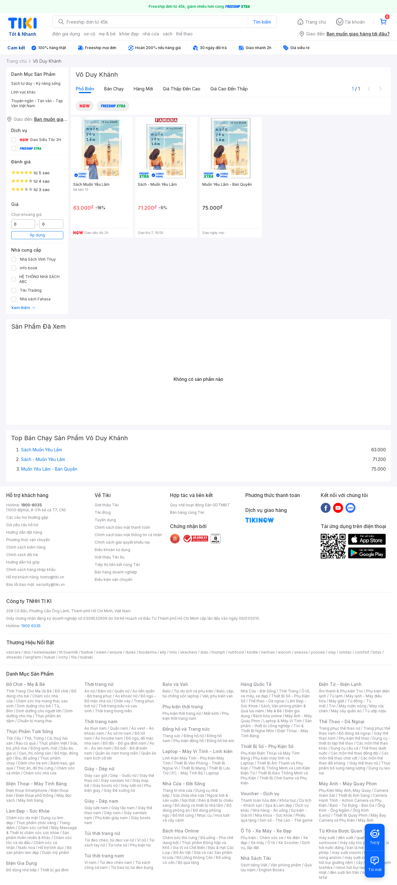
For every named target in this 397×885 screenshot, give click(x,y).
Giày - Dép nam (101, 801)
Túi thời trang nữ (102, 833)
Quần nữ (121, 691)
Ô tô (271, 842)
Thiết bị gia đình (54, 870)
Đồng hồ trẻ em (220, 740)
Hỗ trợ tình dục (51, 847)
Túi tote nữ (117, 845)
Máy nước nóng (352, 706)
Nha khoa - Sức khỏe (273, 815)
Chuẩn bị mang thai (34, 720)
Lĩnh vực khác (23, 92)
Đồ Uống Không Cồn (194, 857)
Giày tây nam (123, 807)
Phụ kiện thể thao (354, 738)
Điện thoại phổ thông (34, 795)
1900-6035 (31, 505)
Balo (167, 691)
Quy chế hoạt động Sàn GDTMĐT (200, 505)
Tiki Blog (103, 512)
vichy (63, 657)
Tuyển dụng (105, 520)
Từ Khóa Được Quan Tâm (346, 830)
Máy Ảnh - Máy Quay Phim (348, 783)
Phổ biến (85, 88)
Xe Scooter (288, 842)
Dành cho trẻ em (32, 763)
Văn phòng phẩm (285, 865)
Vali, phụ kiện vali (217, 696)
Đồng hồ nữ (194, 735)
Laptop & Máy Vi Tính (282, 720)
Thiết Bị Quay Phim (350, 815)
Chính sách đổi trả (22, 554)
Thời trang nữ (99, 684)
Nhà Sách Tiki (256, 858)
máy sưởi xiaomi (359, 857)
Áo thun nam (95, 728)
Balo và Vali (175, 684)
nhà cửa (151, 33)
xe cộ (89, 33)
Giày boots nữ (105, 785)
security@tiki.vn (50, 584)
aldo (204, 652)
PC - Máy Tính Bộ (187, 773)
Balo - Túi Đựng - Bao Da (352, 805)
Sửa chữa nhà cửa (188, 795)
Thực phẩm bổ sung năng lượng (354, 765)
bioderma (148, 652)
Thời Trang (288, 691)
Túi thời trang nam (104, 855)
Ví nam (90, 862)
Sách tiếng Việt (254, 865)
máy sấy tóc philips (357, 842)
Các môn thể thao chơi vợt (354, 755)
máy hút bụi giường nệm (352, 860)
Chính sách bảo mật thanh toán (122, 527)
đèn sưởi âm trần (344, 872)
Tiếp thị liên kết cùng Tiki (117, 564)
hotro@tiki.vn (52, 577)
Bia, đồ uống (26, 758)
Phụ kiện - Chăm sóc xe (262, 837)
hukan (49, 657)
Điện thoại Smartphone (26, 790)
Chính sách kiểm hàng (26, 547)
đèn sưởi (345, 837)
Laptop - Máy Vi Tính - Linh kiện (198, 751)
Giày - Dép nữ (99, 768)
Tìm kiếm (262, 22)
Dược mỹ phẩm (55, 852)
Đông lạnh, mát (43, 748)
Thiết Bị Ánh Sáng (354, 795)
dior (27, 652)
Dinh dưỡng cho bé (34, 706)
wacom (284, 652)
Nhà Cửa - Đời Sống (184, 783)
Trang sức (172, 735)
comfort (362, 652)
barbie (87, 652)
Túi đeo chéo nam (116, 862)
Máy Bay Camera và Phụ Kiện (352, 818)
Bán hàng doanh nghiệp (116, 572)
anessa (301, 652)
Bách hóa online (267, 716)
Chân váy (122, 701)
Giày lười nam (96, 807)
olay (332, 652)
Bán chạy (114, 88)
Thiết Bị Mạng (193, 768)
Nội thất (188, 800)
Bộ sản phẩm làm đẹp (39, 850)
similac (345, 652)
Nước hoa (26, 847)
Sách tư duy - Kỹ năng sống (35, 83)
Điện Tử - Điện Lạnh (340, 684)
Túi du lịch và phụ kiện (193, 691)
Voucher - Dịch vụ (260, 793)
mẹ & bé (107, 33)
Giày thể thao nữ (363, 763)
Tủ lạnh (336, 696)
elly (163, 652)
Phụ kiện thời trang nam (196, 716)
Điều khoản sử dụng (112, 549)
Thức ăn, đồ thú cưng (34, 768)
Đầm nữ (104, 691)
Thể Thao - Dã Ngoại (341, 721)
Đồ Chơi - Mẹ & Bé (25, 684)
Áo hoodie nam (109, 738)
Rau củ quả (26, 743)
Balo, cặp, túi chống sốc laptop (198, 693)
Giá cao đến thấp (229, 88)
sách (167, 33)
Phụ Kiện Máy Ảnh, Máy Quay (345, 790)
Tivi (332, 706)
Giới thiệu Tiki (107, 505)
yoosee (318, 652)
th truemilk (68, 652)
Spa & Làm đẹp (278, 805)
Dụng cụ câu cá (344, 748)
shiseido (14, 657)
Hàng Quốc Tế (256, 684)
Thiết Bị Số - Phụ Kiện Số (267, 746)
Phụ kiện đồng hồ (188, 740)
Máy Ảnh (365, 820)
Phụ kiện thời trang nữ (182, 713)
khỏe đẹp (129, 33)
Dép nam (112, 812)
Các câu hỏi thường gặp (27, 517)
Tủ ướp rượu (375, 711)
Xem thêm (23, 307)
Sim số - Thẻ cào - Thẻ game (286, 820)
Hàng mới (143, 88)
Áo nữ (89, 691)
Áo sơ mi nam (119, 733)
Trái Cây (13, 738)
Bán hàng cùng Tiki (187, 512)
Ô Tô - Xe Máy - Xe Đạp (266, 830)
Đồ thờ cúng (183, 815)
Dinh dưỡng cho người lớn (38, 711)
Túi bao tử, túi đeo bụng (132, 867)
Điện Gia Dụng (21, 863)
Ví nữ (141, 840)
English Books (271, 870)
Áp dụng (37, 235)
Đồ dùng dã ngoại (355, 733)
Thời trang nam (100, 721)
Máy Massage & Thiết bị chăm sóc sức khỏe (41, 830)
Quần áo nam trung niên (116, 753)
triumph (218, 652)
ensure (115, 652)
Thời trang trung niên (113, 711)
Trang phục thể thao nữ (339, 728)
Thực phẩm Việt (53, 743)
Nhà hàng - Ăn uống (270, 810)
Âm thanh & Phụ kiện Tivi (341, 691)
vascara (13, 652)
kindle (252, 652)
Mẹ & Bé (274, 711)
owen (101, 652)
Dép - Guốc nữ (123, 775)
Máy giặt (336, 701)
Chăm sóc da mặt (22, 817)
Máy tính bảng (30, 800)
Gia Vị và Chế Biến (189, 847)
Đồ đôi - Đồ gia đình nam (124, 743)
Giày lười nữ (131, 785)
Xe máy (257, 842)
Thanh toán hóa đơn (258, 800)
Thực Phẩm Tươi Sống (29, 731)
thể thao (184, 33)
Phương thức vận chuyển (28, 539)
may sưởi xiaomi (346, 852)
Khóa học (287, 800)
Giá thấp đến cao (181, 88)
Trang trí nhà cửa (177, 790)
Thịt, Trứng (34, 738)
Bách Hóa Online (181, 830)
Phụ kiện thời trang (183, 706)
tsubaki (86, 657)
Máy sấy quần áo (346, 711)
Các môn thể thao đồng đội (354, 753)
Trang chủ (315, 22)
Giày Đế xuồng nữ (119, 790)
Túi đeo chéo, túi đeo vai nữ (109, 840)
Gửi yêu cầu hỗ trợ (22, 524)
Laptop (212, 773)
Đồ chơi (61, 691)
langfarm (33, 657)
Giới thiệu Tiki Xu (109, 557)
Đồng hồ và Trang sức (186, 729)
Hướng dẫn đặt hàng (24, 532)
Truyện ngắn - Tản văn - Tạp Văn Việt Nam (37, 103)
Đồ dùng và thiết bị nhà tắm (199, 805)
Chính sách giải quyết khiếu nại (122, 542)
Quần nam (119, 728)
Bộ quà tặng (188, 862)
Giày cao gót (95, 775)
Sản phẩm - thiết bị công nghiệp (276, 723)
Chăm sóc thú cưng (180, 837)
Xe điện (293, 837)
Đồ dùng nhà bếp (21, 870)
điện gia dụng (66, 33)
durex (130, 652)
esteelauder (45, 652)
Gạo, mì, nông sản (35, 753)
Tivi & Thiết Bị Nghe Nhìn (272, 728)
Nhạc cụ (204, 815)
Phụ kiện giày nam (111, 817)
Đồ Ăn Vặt (182, 852)
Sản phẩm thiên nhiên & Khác (37, 835)
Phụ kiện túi (140, 845)
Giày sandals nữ (115, 780)
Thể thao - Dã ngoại (266, 701)
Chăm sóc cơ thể (33, 827)
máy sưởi (327, 837)
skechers (188, 652)
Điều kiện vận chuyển (113, 579)
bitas (376, 652)
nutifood (236, 652)
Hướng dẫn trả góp (23, 562)
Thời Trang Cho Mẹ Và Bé (29, 691)
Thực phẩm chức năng (36, 822)
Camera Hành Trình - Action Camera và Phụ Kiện (353, 800)
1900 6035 (31, 625)
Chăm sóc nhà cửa (39, 773)
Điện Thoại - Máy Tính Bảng (36, 783)
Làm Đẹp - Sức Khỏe (28, 811)
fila (74, 657)
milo (173, 652)
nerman (268, 652)
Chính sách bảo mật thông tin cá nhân (128, 534)
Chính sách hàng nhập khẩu (31, 569)
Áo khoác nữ (126, 696)
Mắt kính (211, 713)
